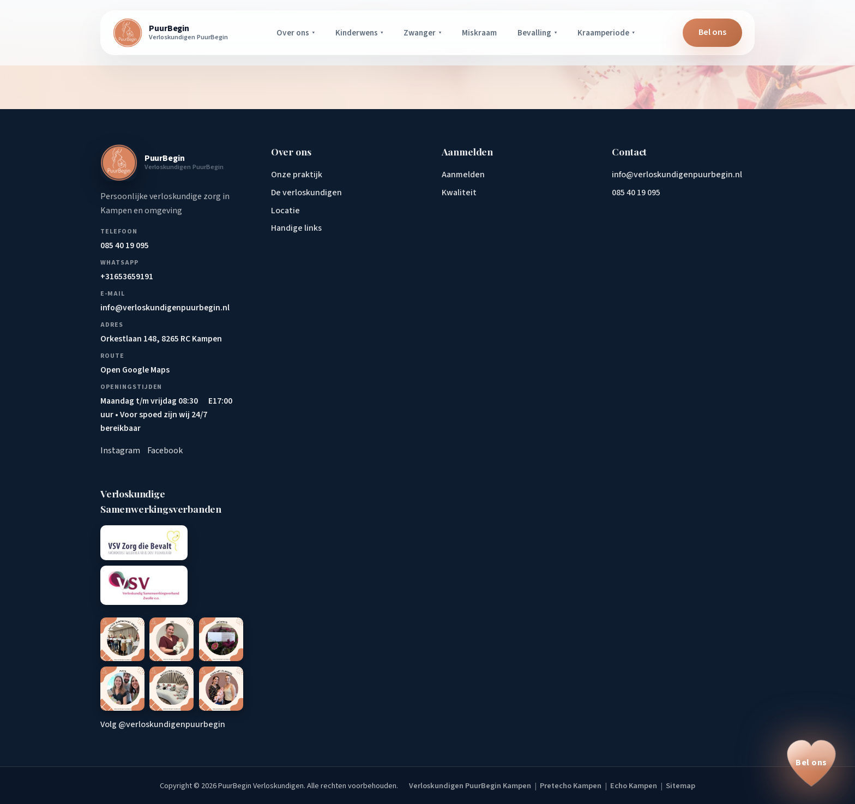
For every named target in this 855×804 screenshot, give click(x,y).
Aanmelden (463, 175)
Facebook (165, 451)
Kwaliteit (459, 193)
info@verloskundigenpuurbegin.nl (677, 175)
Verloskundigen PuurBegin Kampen (470, 785)
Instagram (120, 451)
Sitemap (680, 785)
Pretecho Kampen (570, 785)
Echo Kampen (633, 785)
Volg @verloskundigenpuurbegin (162, 724)
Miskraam (479, 33)
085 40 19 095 (636, 193)
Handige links (296, 228)
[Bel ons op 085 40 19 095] (811, 763)
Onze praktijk (296, 175)
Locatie (285, 211)
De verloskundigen (306, 193)
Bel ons (712, 32)
